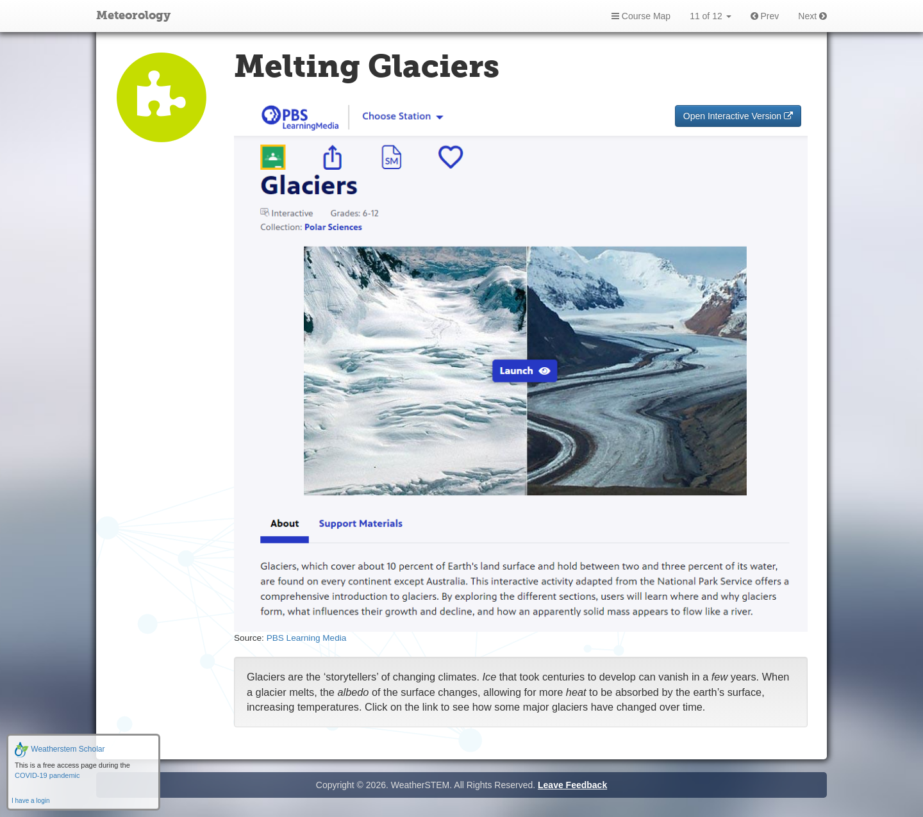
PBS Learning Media (307, 638)
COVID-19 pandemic (47, 775)
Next (812, 16)
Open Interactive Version (738, 116)
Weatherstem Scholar (60, 749)
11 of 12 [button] (710, 16)
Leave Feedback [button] (572, 785)
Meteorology (133, 16)
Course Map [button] (640, 16)
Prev (765, 16)
